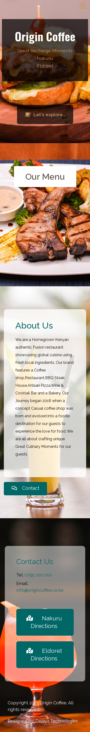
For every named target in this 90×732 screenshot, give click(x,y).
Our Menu (45, 177)
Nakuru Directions (44, 622)
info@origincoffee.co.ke (40, 590)
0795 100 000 (38, 574)
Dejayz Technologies (57, 720)
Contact (25, 488)
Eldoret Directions (44, 654)
